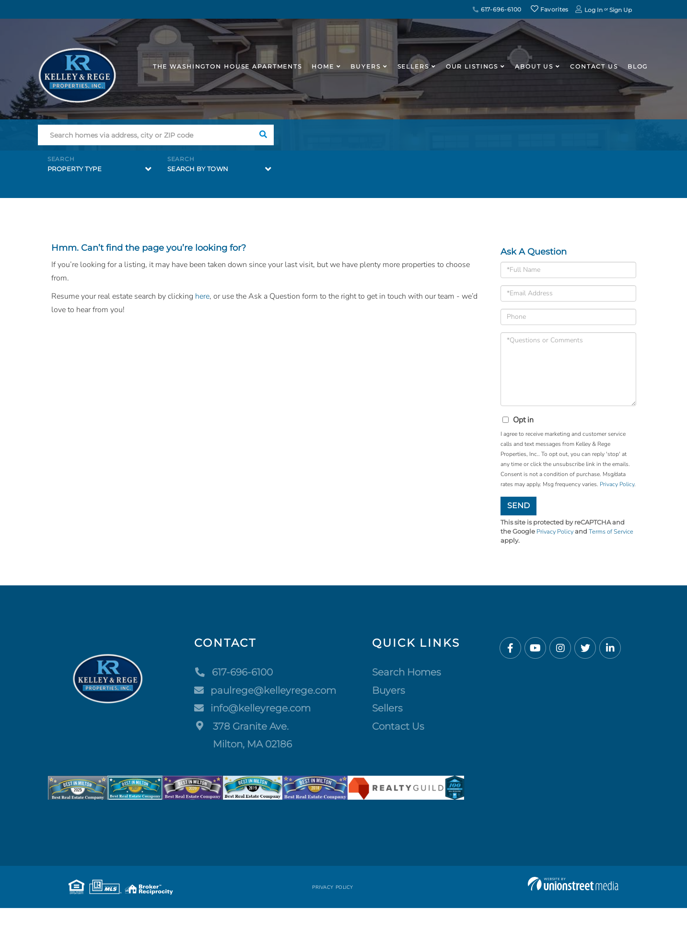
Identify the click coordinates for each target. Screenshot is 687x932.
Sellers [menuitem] (413, 66)
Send (518, 505)
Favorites (549, 9)
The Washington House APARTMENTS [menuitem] (227, 66)
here (202, 296)
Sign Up (620, 9)
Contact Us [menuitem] (594, 66)
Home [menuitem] (323, 66)
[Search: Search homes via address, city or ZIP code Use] (145, 135)
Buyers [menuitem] (365, 66)
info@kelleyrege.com (252, 708)
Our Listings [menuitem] (472, 66)
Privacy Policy (617, 484)
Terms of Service (612, 531)
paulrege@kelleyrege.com (265, 690)
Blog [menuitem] (638, 66)
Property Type (74, 169)
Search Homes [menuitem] (406, 672)
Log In (593, 9)
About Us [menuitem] (534, 66)
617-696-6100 (497, 9)
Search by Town (198, 169)
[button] (263, 135)
